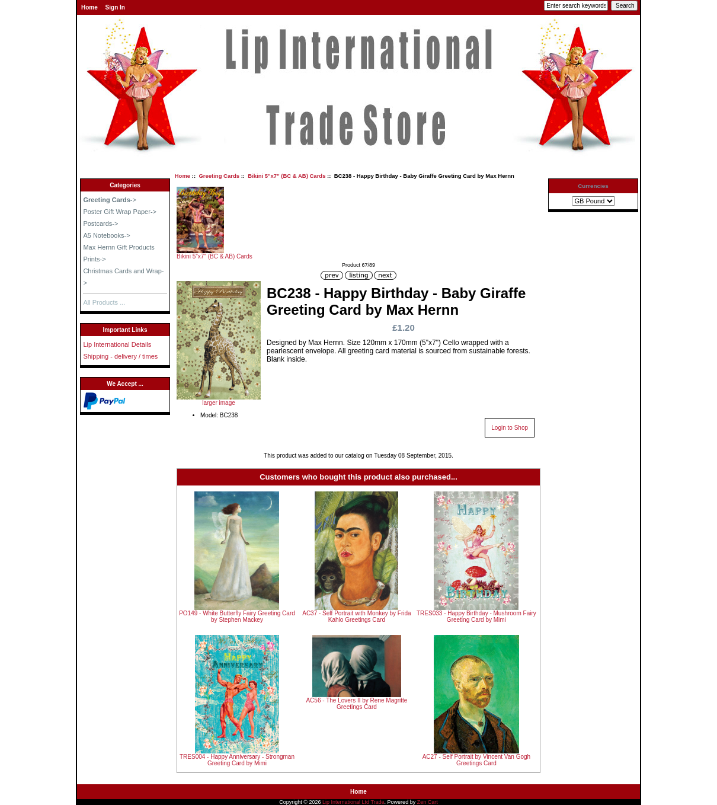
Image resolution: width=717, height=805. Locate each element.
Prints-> (94, 259)
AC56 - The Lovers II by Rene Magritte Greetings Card (356, 703)
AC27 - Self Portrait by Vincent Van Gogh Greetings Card (476, 759)
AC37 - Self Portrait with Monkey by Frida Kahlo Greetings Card (356, 616)
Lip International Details (117, 344)
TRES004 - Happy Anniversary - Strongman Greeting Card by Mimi (237, 759)
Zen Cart (427, 802)
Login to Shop (509, 427)
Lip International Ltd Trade (353, 802)
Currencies (593, 186)
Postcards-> (100, 223)
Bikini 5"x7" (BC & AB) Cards (286, 175)
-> (109, 199)
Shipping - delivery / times (120, 356)
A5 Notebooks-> (106, 235)
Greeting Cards (219, 175)
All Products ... (104, 302)
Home (89, 7)
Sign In (115, 7)
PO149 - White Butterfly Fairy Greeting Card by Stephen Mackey (237, 616)
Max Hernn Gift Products (118, 247)
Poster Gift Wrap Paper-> (119, 211)
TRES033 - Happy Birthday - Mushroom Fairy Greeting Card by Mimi (476, 616)
